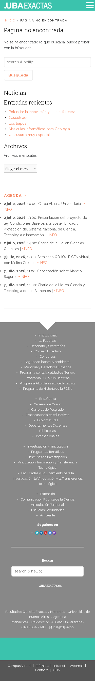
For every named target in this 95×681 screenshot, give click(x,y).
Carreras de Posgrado (47, 409)
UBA (56, 670)
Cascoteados (19, 118)
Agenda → (15, 195)
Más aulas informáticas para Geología (39, 129)
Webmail (77, 666)
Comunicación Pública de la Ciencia (47, 499)
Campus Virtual (19, 666)
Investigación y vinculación (47, 446)
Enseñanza (47, 399)
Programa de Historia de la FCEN (47, 388)
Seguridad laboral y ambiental (47, 362)
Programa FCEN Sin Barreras (47, 378)
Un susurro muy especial (29, 135)
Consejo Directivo (48, 351)
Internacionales (47, 436)
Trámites (42, 666)
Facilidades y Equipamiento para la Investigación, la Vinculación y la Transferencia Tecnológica (48, 478)
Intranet (59, 666)
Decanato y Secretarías (47, 346)
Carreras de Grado (47, 404)
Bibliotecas (47, 431)
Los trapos (17, 123)
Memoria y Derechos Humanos (47, 367)
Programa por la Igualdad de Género (47, 372)
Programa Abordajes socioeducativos (47, 383)
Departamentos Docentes (47, 425)
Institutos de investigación (47, 457)
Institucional (48, 335)
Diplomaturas (47, 420)
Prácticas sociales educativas (47, 415)
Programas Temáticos (47, 452)
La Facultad (47, 341)
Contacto (41, 670)
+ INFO (52, 235)
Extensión (47, 494)
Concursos (47, 356)
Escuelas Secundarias (47, 510)
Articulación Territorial (47, 505)
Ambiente (47, 515)
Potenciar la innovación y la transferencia (42, 112)
